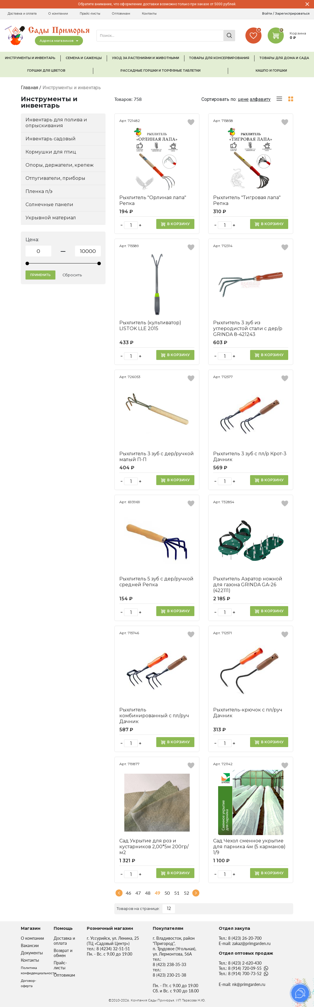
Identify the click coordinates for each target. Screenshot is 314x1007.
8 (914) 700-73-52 (245, 973)
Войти (267, 13)
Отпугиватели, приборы (55, 178)
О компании (58, 13)
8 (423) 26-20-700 (245, 938)
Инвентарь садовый (51, 139)
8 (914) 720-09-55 (245, 968)
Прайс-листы (90, 13)
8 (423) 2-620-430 (245, 963)
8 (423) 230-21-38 (169, 974)
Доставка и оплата (22, 13)
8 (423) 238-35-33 (169, 964)
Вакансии (30, 945)
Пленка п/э (39, 191)
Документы (32, 952)
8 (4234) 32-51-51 (113, 948)
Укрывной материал (51, 217)
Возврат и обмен (63, 953)
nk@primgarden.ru (248, 984)
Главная (29, 87)
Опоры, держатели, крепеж (60, 165)
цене (243, 99)
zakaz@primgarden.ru (251, 943)
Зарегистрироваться (292, 13)
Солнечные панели (49, 204)
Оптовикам (121, 13)
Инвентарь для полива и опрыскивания (56, 122)
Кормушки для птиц (51, 152)
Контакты (149, 13)
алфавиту (260, 99)
